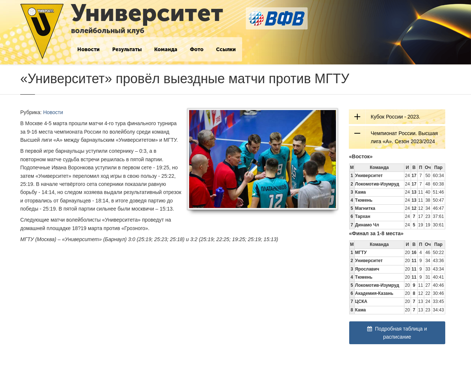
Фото (196, 49)
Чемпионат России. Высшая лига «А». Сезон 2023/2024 (404, 137)
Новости (88, 49)
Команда (165, 49)
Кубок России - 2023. (396, 117)
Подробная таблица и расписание (397, 333)
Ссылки (226, 49)
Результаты (127, 49)
